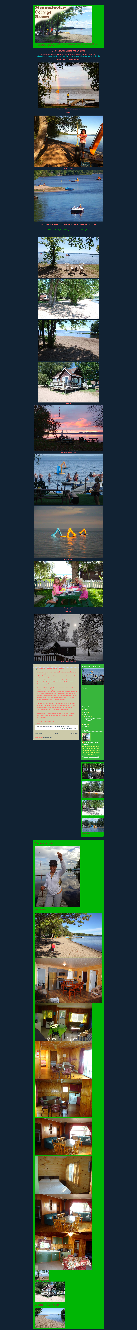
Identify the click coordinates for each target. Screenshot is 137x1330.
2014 (85, 709)
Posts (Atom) (47, 737)
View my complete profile (91, 757)
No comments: (68, 728)
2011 (85, 724)
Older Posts (74, 733)
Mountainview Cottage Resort (91, 743)
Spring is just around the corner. (51, 669)
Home (56, 733)
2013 (85, 712)
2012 (85, 714)
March (88, 716)
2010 (85, 727)
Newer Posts (38, 733)
